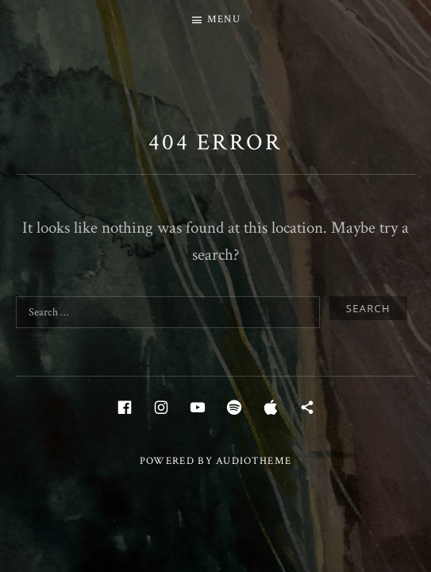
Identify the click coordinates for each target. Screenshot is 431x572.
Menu (224, 19)
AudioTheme (253, 461)
